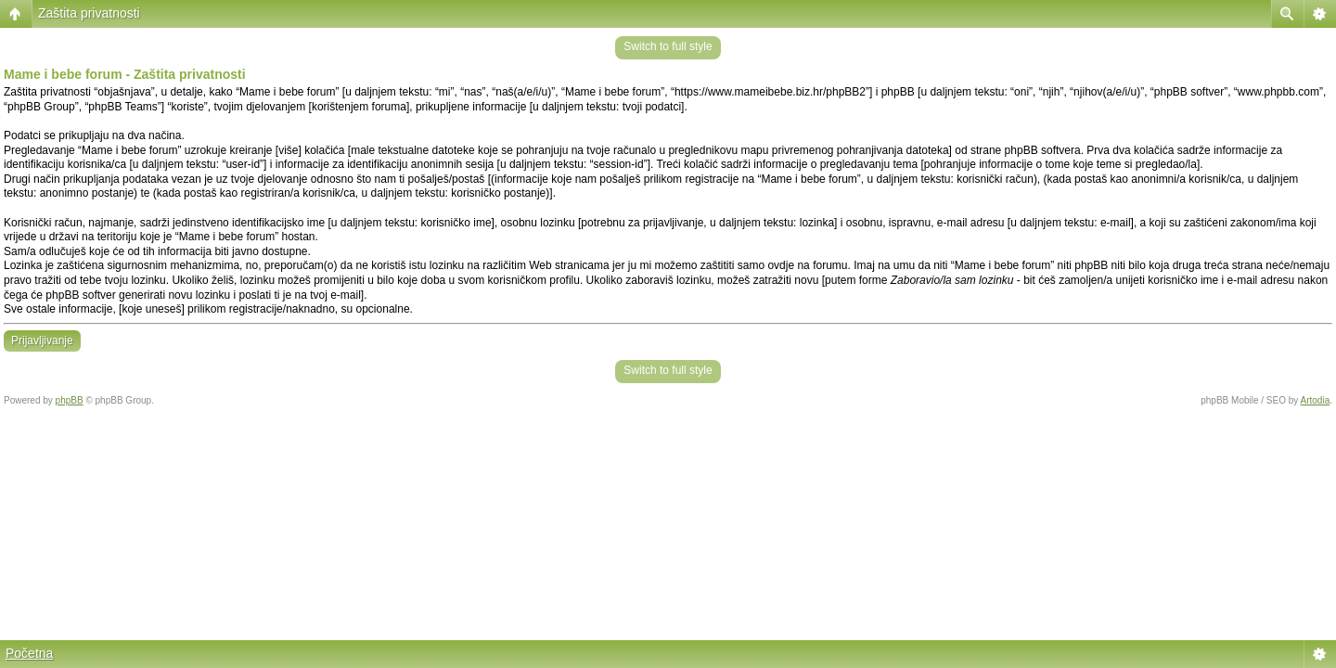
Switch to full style (667, 46)
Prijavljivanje (42, 340)
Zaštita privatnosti (89, 13)
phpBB (70, 400)
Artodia (1315, 400)
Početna (29, 653)
